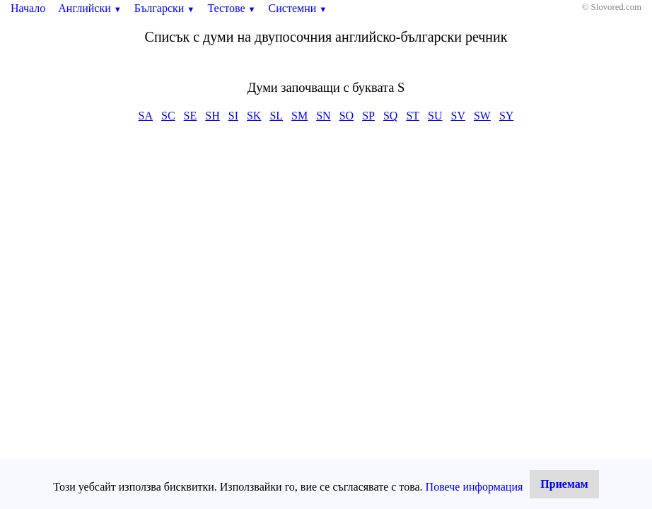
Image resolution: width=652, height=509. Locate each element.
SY (506, 116)
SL (276, 116)
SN (323, 116)
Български (164, 8)
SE (190, 116)
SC (168, 116)
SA (146, 116)
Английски (90, 8)
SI (233, 116)
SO (346, 116)
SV (458, 116)
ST (412, 116)
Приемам (564, 484)
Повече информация (474, 487)
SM (299, 116)
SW (482, 116)
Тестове (231, 8)
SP (368, 116)
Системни (298, 8)
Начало (28, 8)
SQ (390, 116)
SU (435, 116)
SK (254, 116)
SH (212, 116)
